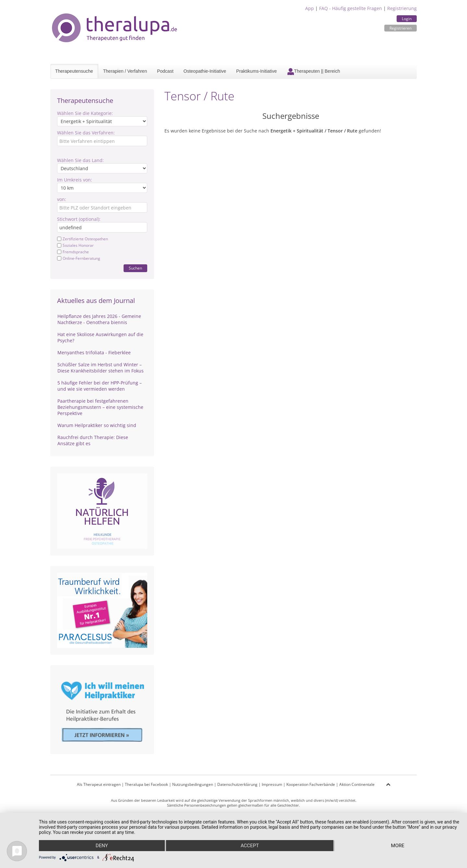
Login (407, 18)
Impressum (272, 784)
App (309, 8)
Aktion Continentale (357, 784)
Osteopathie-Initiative (205, 71)
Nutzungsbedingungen (192, 784)
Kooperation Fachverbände (310, 784)
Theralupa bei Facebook (146, 784)
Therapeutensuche (74, 71)
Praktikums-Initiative (256, 71)
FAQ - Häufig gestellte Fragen (350, 8)
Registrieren (400, 28)
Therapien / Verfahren (125, 71)
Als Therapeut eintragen (99, 784)
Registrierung (402, 8)
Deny (102, 846)
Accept (250, 846)
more (397, 846)
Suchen (135, 268)
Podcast (165, 71)
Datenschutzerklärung (237, 784)
